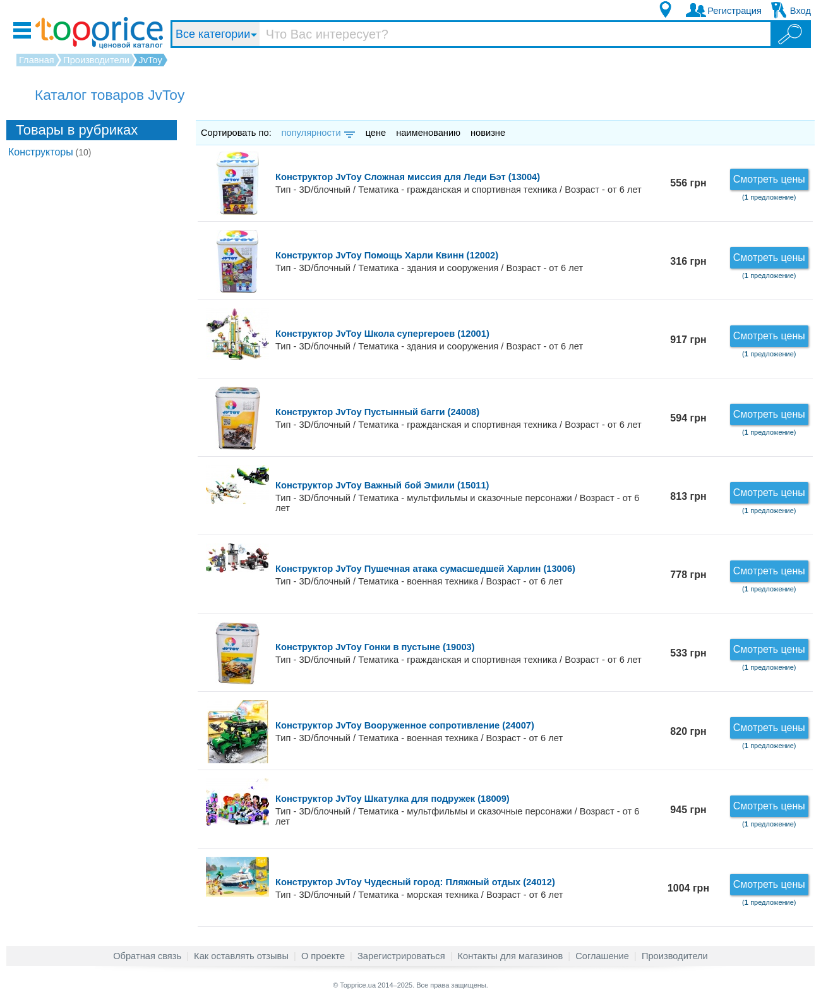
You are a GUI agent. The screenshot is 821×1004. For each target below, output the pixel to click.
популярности (317, 133)
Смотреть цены (769, 179)
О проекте (323, 956)
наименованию (428, 133)
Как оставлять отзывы (241, 956)
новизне (487, 133)
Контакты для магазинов (510, 956)
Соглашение (602, 956)
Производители (675, 956)
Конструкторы (50, 152)
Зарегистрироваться (401, 956)
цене (376, 133)
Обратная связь (147, 956)
